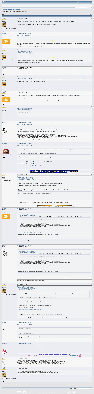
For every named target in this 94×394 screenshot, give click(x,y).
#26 (91, 92)
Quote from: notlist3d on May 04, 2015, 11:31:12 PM (24, 51)
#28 (91, 122)
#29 (91, 143)
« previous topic (85, 13)
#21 (91, 18)
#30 (91, 174)
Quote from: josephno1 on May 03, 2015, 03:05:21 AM (26, 53)
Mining (11, 11)
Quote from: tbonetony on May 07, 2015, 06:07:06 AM (24, 145)
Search (10, 9)
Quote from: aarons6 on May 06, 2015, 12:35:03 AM (24, 324)
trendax (3, 357)
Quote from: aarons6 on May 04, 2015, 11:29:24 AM (25, 109)
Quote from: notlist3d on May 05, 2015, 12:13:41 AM (24, 124)
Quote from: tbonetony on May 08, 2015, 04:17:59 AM (24, 286)
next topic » (90, 13)
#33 (91, 284)
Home (4, 9)
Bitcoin (8, 11)
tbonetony (4, 122)
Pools (14, 11)
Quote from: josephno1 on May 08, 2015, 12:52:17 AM (24, 210)
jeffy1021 (4, 67)
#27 (91, 106)
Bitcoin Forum (4, 11)
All (6, 14)
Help (7, 9)
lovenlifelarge (4, 343)
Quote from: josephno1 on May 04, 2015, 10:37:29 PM (24, 108)
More (18, 9)
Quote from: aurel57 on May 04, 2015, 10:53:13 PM (24, 35)
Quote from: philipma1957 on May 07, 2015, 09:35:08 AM (25, 176)
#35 (91, 343)
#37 (91, 368)
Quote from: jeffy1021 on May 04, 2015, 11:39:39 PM (24, 78)
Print (90, 14)
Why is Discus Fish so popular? (22, 11)
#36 (91, 358)
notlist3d (4, 33)
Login (12, 9)
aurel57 (3, 17)
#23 (91, 49)
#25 (91, 76)
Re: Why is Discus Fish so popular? (25, 17)
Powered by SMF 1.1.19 (41, 392)
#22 (91, 33)
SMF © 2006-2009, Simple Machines (50, 392)
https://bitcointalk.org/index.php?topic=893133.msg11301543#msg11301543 (30, 165)
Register (15, 9)
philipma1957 (4, 143)
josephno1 (4, 173)
